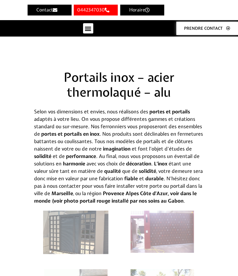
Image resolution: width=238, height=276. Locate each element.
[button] (88, 28)
